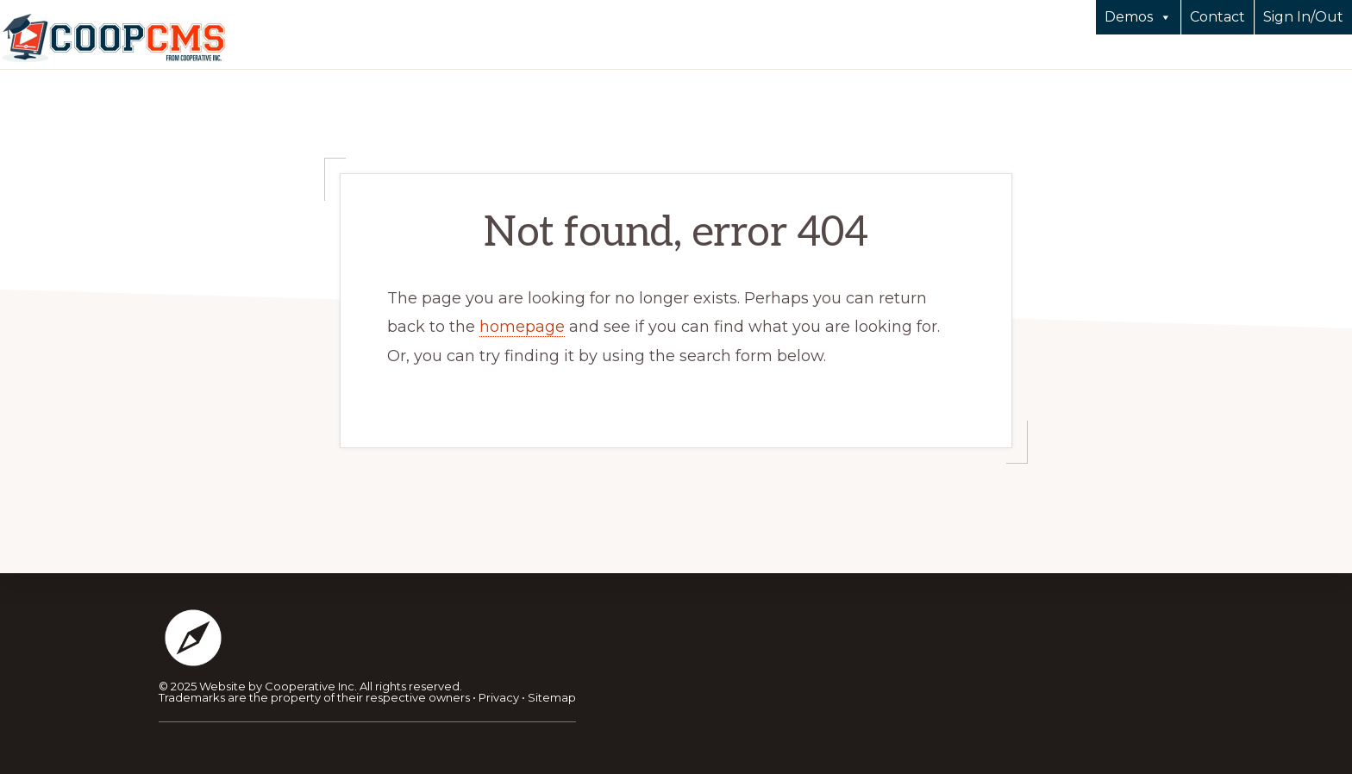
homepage (522, 326)
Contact (1217, 17)
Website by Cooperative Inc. (278, 686)
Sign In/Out (1303, 17)
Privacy (499, 697)
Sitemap (552, 697)
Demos (1138, 17)
